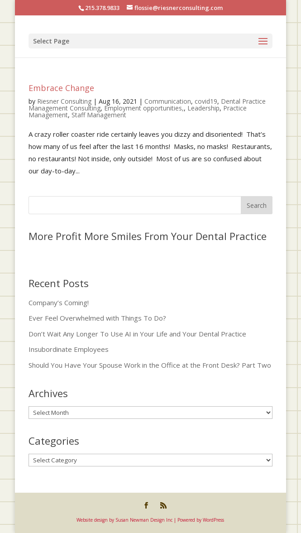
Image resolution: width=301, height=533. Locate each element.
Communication (167, 101)
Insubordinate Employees (69, 349)
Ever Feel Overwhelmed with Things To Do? (97, 317)
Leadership (203, 108)
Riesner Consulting (64, 101)
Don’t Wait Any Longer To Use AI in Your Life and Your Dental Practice (137, 333)
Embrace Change (61, 87)
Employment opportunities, (144, 108)
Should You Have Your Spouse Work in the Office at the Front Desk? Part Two (150, 365)
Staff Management (99, 114)
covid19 (206, 101)
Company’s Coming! (59, 302)
